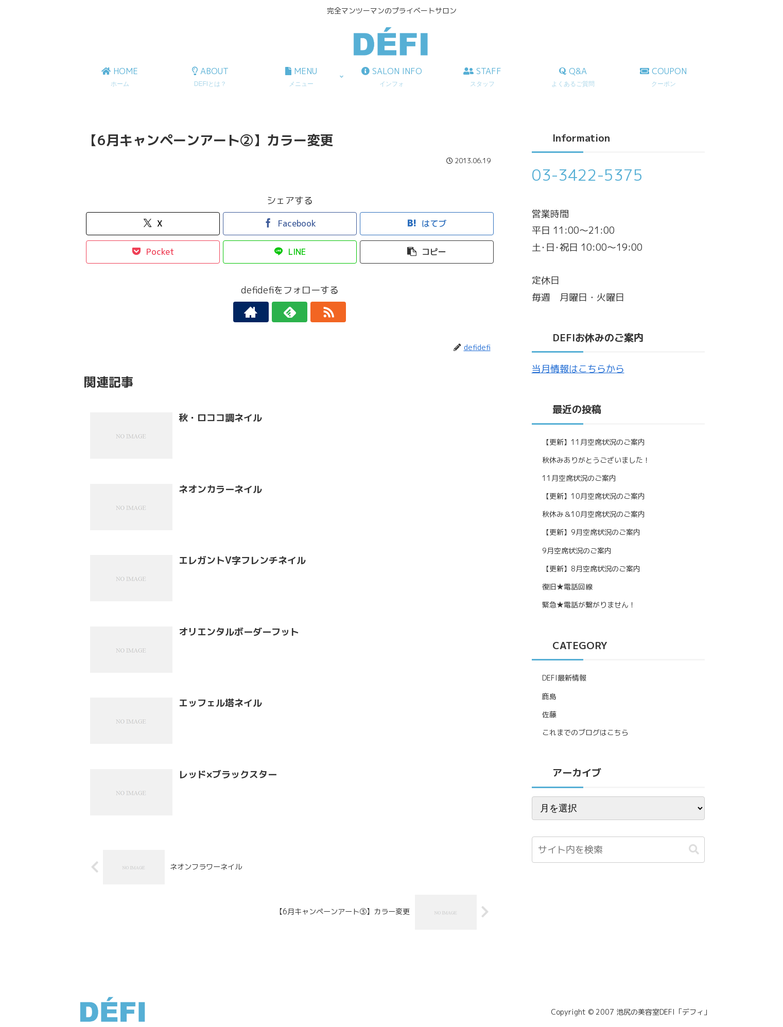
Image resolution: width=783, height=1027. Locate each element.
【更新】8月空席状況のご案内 (591, 568)
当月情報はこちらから (578, 368)
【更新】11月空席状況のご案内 (593, 442)
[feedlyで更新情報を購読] (290, 312)
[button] (427, 252)
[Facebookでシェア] (290, 223)
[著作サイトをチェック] (266, 312)
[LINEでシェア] (290, 252)
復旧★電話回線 (567, 586)
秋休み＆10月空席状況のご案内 (593, 514)
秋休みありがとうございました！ (596, 460)
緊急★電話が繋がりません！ (589, 605)
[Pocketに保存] (153, 252)
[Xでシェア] (153, 223)
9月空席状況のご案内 (577, 550)
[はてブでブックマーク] (427, 223)
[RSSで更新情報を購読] (313, 312)
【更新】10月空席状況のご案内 (593, 496)
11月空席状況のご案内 (579, 478)
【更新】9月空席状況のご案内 (591, 532)
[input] (618, 850)
